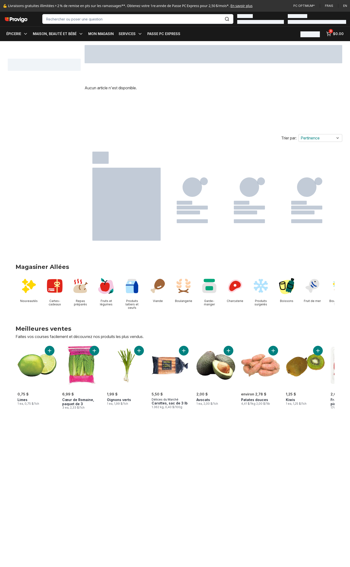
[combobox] (137, 19)
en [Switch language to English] (345, 6)
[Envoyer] (227, 19)
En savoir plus (241, 5)
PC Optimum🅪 (304, 6)
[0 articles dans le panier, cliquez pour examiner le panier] (335, 34)
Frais (329, 6)
